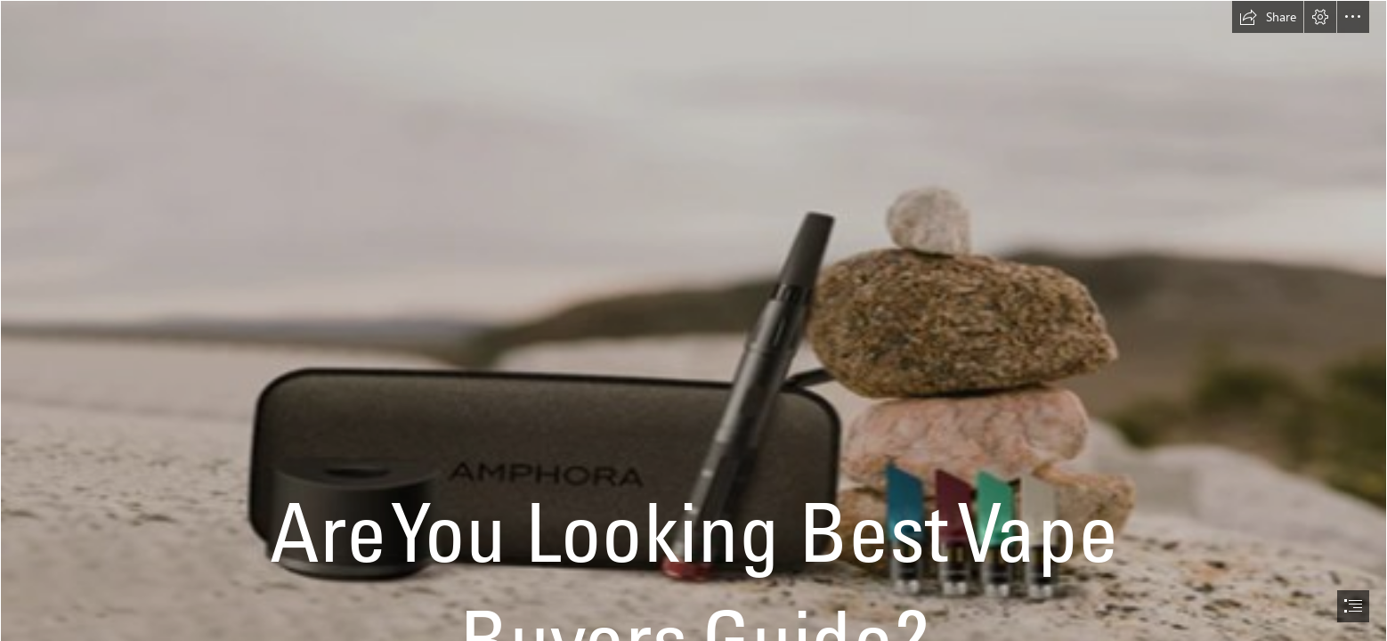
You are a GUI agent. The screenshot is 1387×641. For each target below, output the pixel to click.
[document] (693, 320)
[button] (1267, 17)
